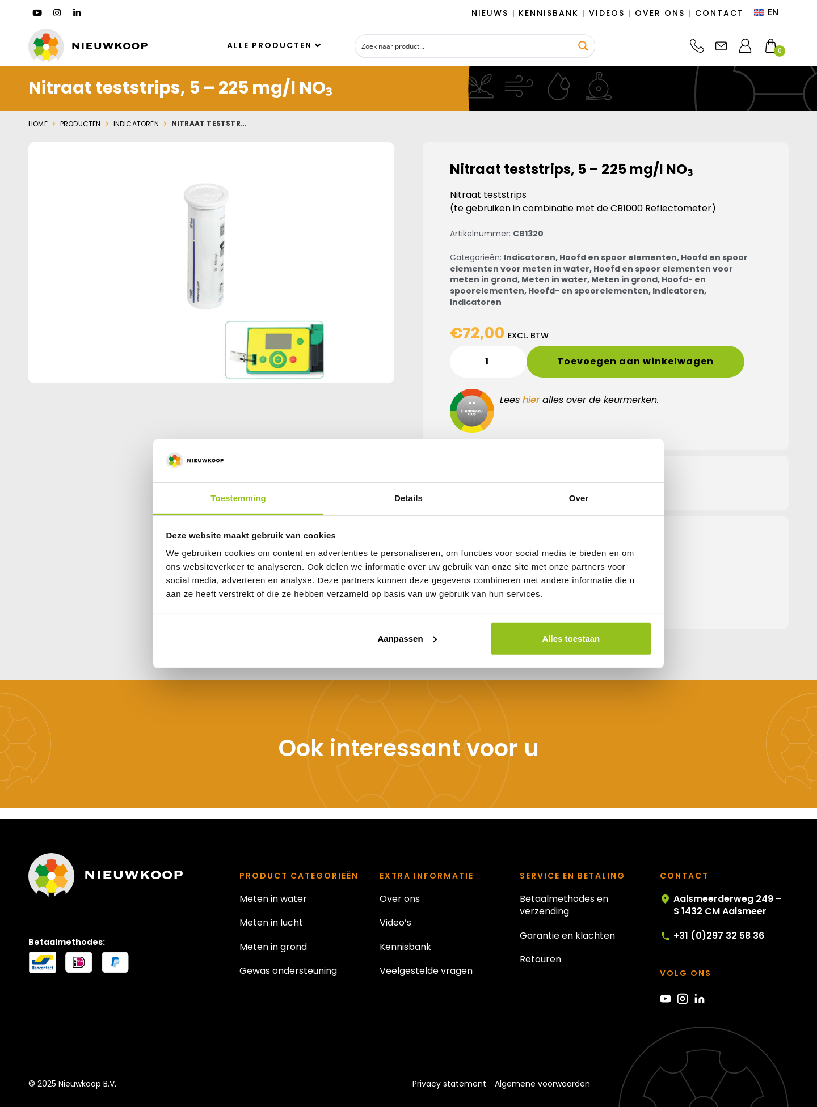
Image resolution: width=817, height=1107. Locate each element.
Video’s (395, 922)
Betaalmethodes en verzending (564, 905)
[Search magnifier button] (583, 46)
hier (531, 399)
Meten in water (554, 279)
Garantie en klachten (567, 935)
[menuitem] (766, 13)
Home (38, 124)
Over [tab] (579, 498)
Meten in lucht (271, 922)
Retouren (540, 959)
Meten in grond (624, 279)
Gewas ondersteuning (288, 970)
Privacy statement (449, 1083)
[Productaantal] (488, 362)
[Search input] (464, 46)
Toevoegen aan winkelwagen (635, 361)
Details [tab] (408, 498)
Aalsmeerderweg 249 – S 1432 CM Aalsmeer (721, 905)
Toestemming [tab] (238, 498)
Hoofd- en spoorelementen (588, 290)
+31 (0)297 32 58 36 (712, 936)
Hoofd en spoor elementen (618, 257)
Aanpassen (407, 638)
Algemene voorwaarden (542, 1083)
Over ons (400, 898)
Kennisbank (405, 946)
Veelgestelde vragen (426, 970)
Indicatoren (136, 124)
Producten (80, 124)
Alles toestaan (571, 638)
